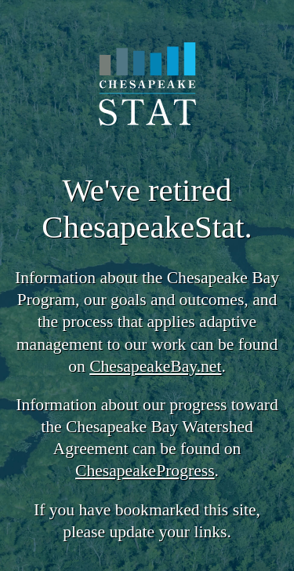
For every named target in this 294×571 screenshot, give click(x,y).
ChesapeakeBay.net (155, 366)
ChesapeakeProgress (145, 470)
